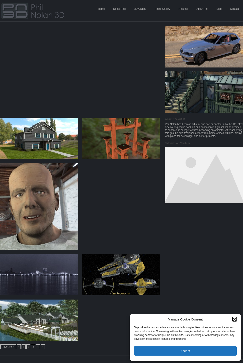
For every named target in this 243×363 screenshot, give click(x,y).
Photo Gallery (162, 8)
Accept (185, 351)
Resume (183, 8)
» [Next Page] (43, 346)
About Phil (202, 8)
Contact (234, 8)
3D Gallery (140, 8)
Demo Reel (119, 8)
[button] (234, 319)
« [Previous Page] (18, 346)
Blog (219, 8)
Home (101, 8)
